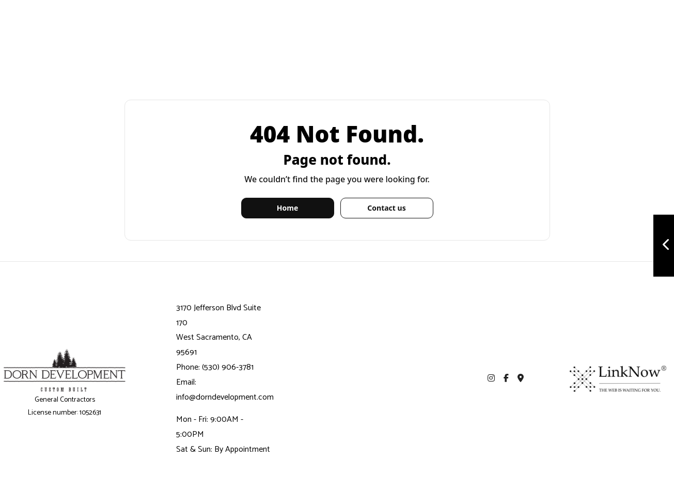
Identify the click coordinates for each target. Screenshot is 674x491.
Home (287, 208)
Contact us (386, 208)
